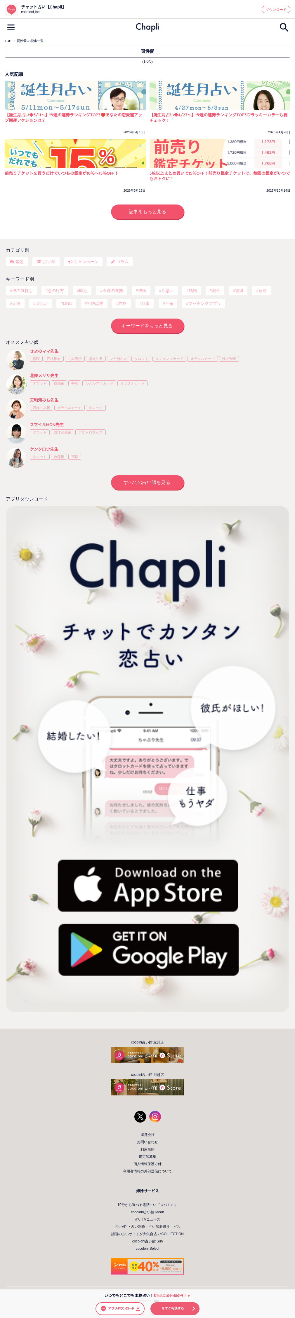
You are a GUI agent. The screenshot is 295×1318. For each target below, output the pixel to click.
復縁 (239, 290)
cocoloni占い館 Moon (147, 1212)
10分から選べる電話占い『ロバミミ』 (147, 1205)
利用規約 (147, 1149)
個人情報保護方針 (147, 1164)
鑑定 (19, 261)
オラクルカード (202, 359)
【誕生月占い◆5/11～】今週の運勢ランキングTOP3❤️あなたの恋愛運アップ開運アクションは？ (73, 117)
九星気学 (75, 359)
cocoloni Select (147, 1249)
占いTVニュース (147, 1219)
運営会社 (147, 1135)
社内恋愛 (95, 303)
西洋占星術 (41, 408)
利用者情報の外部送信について (147, 1171)
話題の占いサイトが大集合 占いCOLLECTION (147, 1234)
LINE (67, 303)
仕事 (146, 303)
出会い (41, 303)
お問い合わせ (147, 1142)
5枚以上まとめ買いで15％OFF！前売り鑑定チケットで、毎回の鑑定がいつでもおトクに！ (220, 176)
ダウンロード (276, 10)
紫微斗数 (96, 359)
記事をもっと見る (147, 211)
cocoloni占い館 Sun (147, 1241)
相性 (216, 290)
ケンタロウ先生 (44, 449)
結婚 (193, 290)
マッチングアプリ (204, 303)
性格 (123, 303)
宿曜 (36, 359)
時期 (83, 290)
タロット (141, 359)
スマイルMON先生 (47, 424)
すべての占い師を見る (147, 482)
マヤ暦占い (118, 359)
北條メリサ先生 (44, 375)
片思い (167, 290)
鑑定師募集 (147, 1157)
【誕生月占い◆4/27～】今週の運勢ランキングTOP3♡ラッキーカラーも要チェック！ (218, 117)
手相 (74, 383)
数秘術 (59, 383)
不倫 (169, 303)
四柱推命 (54, 359)
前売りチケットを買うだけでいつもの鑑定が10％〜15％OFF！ (62, 173)
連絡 (262, 290)
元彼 (16, 303)
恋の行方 (56, 290)
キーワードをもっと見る (147, 325)
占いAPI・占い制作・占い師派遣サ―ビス (147, 1227)
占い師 (49, 261)
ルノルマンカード (169, 359)
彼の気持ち (22, 290)
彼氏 (142, 290)
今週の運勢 (113, 290)
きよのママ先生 (44, 351)
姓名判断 (229, 359)
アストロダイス (90, 432)
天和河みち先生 (44, 400)
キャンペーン (86, 261)
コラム (122, 261)
